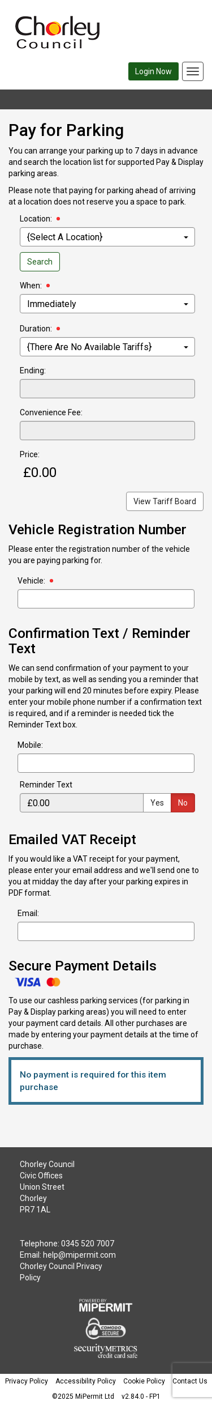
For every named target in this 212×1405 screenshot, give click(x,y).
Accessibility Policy (85, 1381)
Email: (28, 913)
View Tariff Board (164, 501)
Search (40, 261)
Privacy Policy (26, 1381)
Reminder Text (46, 784)
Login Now (153, 71)
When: (31, 285)
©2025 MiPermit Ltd (83, 1396)
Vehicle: (31, 580)
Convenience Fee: (51, 412)
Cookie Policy (144, 1381)
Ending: (33, 370)
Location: (36, 218)
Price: (30, 454)
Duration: (36, 328)
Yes (157, 802)
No (183, 802)
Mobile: (30, 745)
